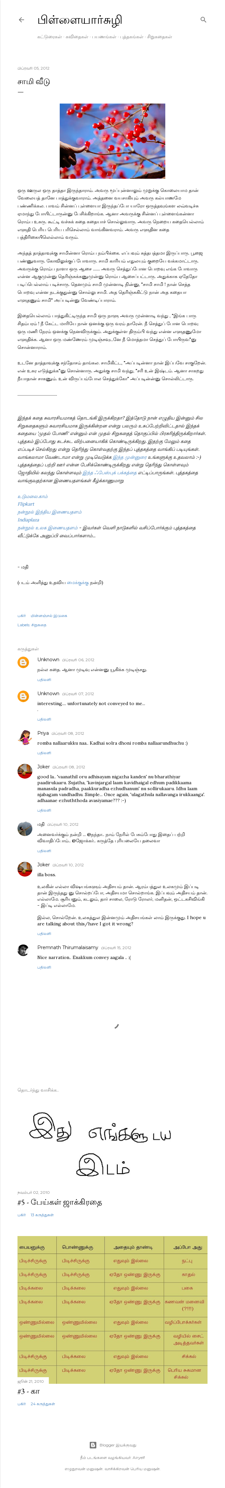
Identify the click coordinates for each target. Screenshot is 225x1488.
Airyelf (139, 1457)
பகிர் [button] (21, 615)
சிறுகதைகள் (159, 37)
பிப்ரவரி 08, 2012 (67, 733)
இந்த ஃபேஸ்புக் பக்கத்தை (110, 473)
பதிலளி (44, 679)
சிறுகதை (39, 624)
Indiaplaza (28, 520)
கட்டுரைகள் (49, 37)
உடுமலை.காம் (32, 496)
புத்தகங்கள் (132, 37)
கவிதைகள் (77, 37)
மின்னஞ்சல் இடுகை (49, 615)
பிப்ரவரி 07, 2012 (78, 693)
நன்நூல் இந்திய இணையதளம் (49, 512)
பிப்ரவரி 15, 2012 (116, 947)
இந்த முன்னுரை (130, 457)
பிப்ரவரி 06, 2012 (78, 659)
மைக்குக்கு (78, 582)
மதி (41, 824)
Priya (43, 733)
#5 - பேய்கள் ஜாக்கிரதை (59, 1202)
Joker (43, 767)
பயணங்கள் (104, 37)
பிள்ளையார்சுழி (79, 19)
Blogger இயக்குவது (112, 1445)
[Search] (204, 18)
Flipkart (25, 504)
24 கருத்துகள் (43, 1403)
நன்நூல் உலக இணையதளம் (47, 528)
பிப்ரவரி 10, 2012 (63, 824)
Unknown (48, 660)
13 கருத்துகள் (42, 1214)
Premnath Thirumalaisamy (67, 947)
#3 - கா (28, 1391)
